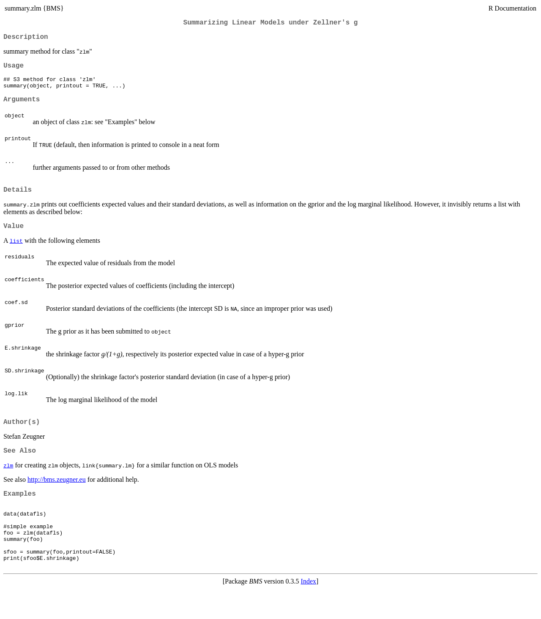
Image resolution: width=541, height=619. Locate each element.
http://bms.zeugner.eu (56, 495)
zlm (8, 481)
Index (308, 611)
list (16, 253)
